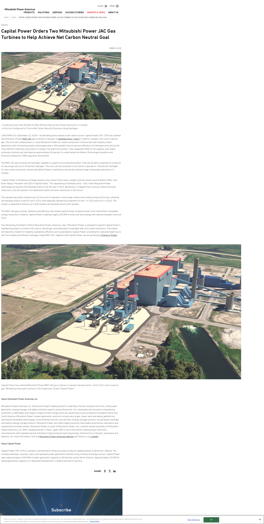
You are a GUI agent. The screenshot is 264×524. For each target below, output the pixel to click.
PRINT (112, 6)
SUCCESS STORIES (74, 12)
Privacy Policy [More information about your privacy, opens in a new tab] (94, 521)
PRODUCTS (29, 12)
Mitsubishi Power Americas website (56, 436)
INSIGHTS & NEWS (96, 12)
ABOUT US (113, 12)
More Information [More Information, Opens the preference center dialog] (193, 520)
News (13, 17)
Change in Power (109, 235)
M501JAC (27, 138)
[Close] (260, 519)
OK (211, 520)
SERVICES (57, 12)
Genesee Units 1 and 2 (69, 138)
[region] (132, 519)
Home (6, 17)
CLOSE (100, 6)
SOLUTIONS (43, 12)
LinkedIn (94, 436)
